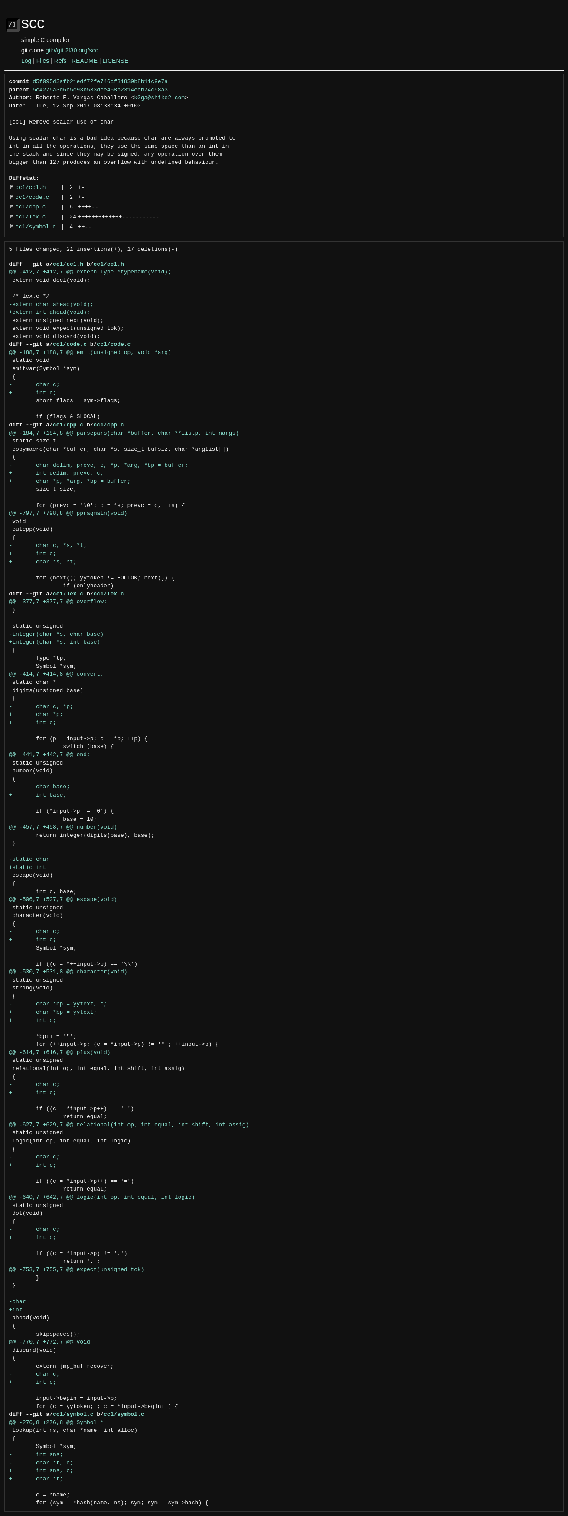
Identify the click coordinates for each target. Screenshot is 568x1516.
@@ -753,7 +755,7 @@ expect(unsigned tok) (76, 1270)
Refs (60, 60)
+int (16, 1310)
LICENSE (115, 60)
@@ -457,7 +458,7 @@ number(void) (63, 827)
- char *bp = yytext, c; (58, 1004)
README (85, 60)
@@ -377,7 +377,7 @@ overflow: (58, 602)
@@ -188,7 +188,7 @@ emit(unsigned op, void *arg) (90, 353)
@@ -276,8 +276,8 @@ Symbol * (56, 1423)
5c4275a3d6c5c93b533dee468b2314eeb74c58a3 (100, 90)
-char (17, 1302)
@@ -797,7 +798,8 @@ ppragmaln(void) (68, 513)
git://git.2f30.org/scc (72, 50)
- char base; (39, 787)
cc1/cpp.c (30, 207)
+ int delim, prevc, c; (56, 473)
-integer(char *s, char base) (56, 634)
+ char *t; (36, 1479)
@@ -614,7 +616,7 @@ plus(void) (60, 1053)
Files (42, 60)
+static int (27, 868)
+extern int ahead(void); (49, 312)
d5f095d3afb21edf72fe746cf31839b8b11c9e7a (100, 82)
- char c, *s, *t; (48, 546)
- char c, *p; (41, 707)
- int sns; (36, 1455)
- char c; (34, 385)
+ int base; (38, 795)
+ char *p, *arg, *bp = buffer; (70, 481)
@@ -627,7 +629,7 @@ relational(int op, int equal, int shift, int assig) (129, 1125)
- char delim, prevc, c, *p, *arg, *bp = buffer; (98, 465)
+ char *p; (36, 715)
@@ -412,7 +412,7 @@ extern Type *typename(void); (90, 272)
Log (26, 60)
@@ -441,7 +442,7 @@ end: (49, 755)
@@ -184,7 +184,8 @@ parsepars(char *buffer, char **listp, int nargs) (124, 433)
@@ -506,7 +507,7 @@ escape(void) (63, 900)
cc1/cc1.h (30, 188)
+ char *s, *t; (43, 562)
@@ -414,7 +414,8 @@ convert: (56, 674)
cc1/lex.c (30, 217)
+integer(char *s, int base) (55, 642)
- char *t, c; (41, 1463)
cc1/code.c (32, 198)
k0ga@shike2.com (159, 98)
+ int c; (32, 393)
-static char (29, 859)
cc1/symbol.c (35, 227)
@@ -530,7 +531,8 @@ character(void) (68, 972)
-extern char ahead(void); (51, 305)
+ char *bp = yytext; (53, 1012)
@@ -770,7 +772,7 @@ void (49, 1342)
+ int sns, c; (41, 1471)
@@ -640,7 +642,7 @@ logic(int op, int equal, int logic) (102, 1197)
